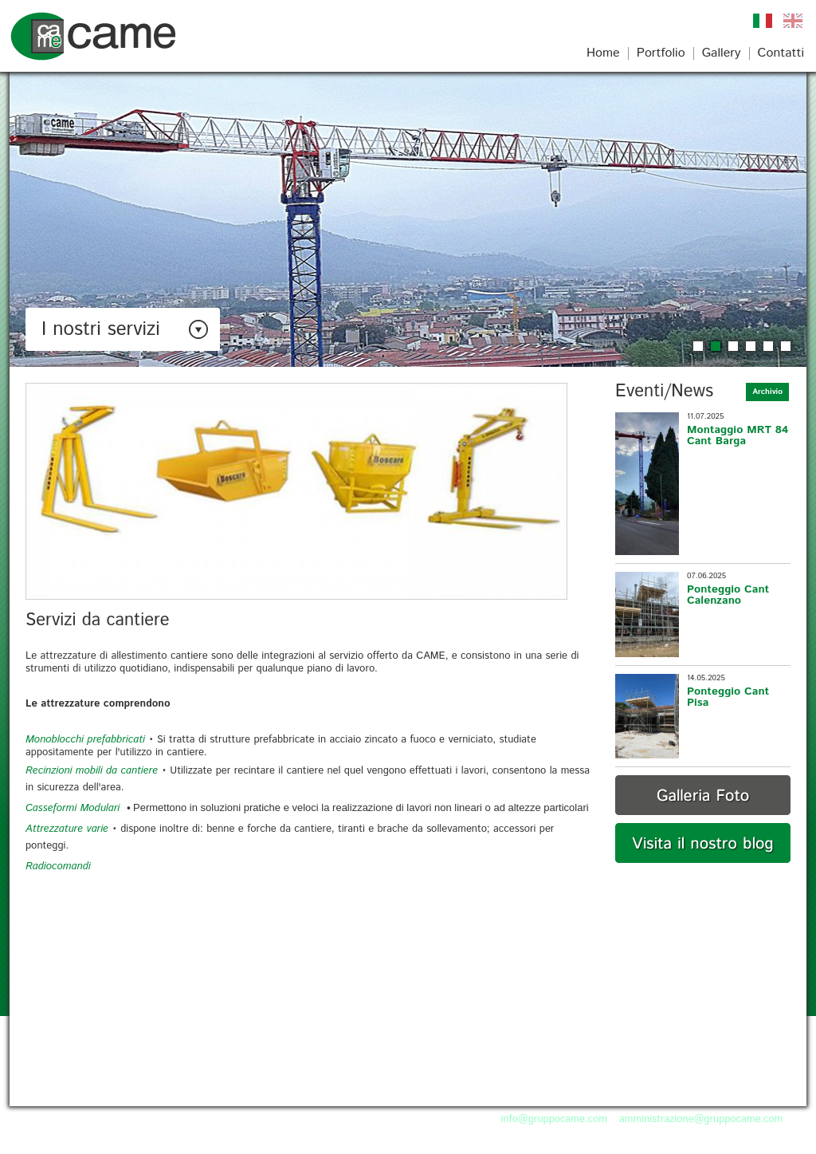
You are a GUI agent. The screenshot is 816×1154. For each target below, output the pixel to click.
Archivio (767, 391)
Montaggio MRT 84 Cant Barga (737, 435)
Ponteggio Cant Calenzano (728, 595)
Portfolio (661, 53)
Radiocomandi (58, 866)
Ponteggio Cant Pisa (728, 697)
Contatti (781, 53)
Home (603, 53)
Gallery (721, 53)
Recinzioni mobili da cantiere (92, 770)
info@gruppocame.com (554, 1119)
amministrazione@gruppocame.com (701, 1119)
